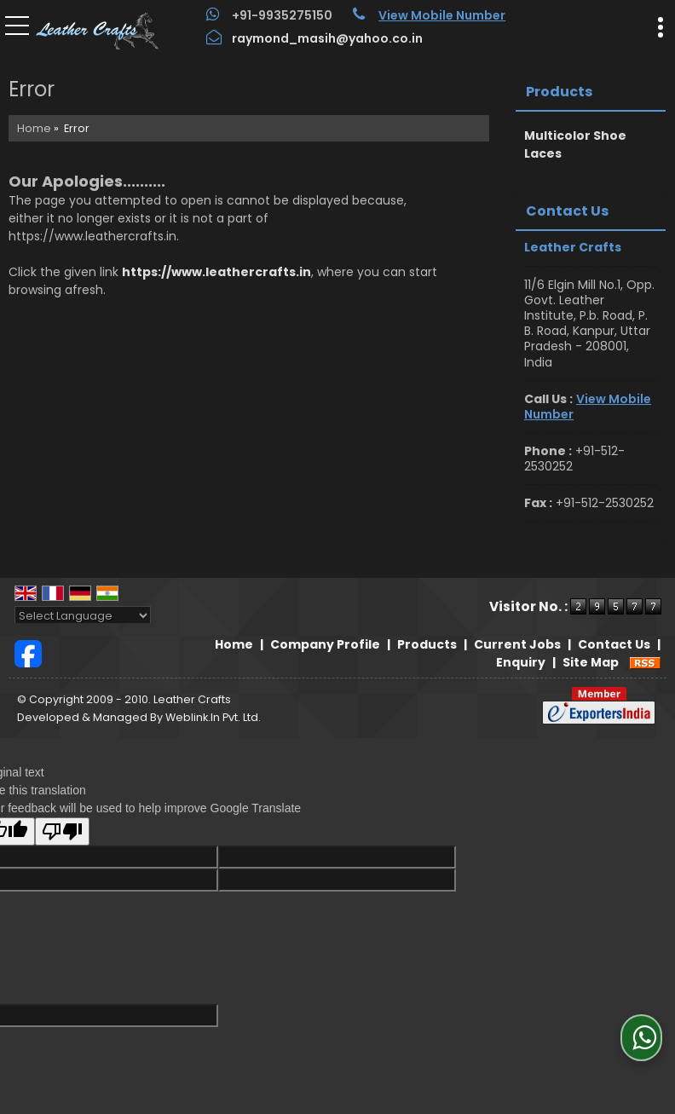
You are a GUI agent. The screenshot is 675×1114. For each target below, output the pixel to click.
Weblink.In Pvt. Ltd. (213, 717)
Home (34, 128)
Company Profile (325, 644)
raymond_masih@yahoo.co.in (327, 38)
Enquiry (520, 662)
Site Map (590, 662)
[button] (441, 15)
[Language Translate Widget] (82, 616)
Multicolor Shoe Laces (575, 144)
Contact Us (614, 644)
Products (559, 91)
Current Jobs (517, 644)
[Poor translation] (62, 831)
